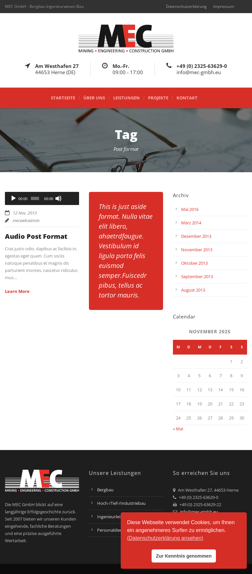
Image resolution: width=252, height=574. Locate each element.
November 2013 (196, 250)
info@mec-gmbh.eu (199, 512)
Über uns (94, 98)
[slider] (35, 198)
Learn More (17, 291)
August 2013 (193, 290)
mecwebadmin (25, 220)
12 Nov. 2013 (25, 213)
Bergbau (105, 490)
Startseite (63, 98)
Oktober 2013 (194, 263)
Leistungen (126, 98)
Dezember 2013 (196, 236)
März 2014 (191, 223)
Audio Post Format (36, 236)
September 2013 (197, 276)
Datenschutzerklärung (186, 6)
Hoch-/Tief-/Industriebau (121, 503)
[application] (42, 198)
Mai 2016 (190, 209)
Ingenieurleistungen (116, 517)
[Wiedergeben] (13, 198)
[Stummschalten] (58, 198)
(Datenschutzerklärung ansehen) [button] (165, 538)
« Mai (178, 429)
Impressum (223, 6)
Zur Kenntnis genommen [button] (184, 556)
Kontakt (187, 98)
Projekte (158, 98)
